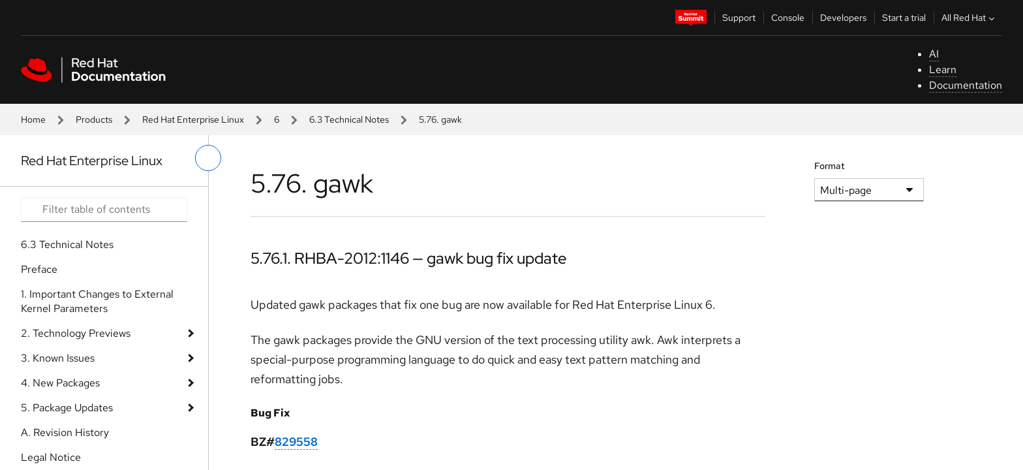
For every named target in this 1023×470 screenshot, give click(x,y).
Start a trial (904, 18)
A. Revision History (65, 432)
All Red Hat (969, 18)
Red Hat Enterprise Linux (193, 119)
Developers (843, 18)
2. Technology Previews (75, 333)
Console (787, 18)
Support (739, 18)
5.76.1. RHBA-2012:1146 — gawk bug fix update (409, 258)
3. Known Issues (58, 358)
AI (934, 54)
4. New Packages (60, 383)
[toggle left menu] (208, 158)
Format (829, 166)
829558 (296, 441)
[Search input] (104, 209)
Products (94, 119)
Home (33, 119)
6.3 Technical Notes (349, 119)
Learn (942, 69)
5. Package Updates (67, 408)
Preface (39, 269)
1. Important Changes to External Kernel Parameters (97, 301)
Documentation (965, 85)
